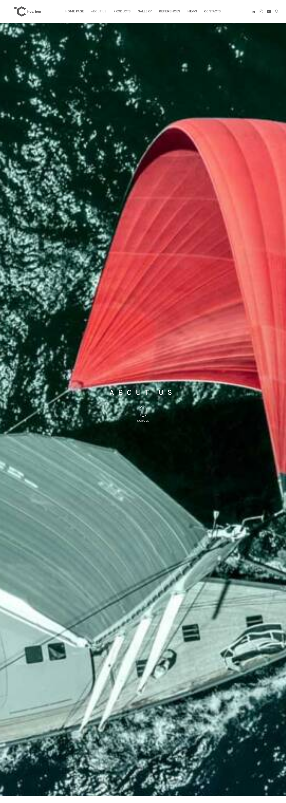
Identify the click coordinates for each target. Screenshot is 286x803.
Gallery (145, 15)
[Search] (276, 15)
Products (122, 15)
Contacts (212, 15)
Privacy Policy (26, 785)
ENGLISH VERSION (167, 274)
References (169, 15)
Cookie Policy (26, 789)
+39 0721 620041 (162, 789)
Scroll (143, 99)
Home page (74, 15)
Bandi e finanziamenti (31, 793)
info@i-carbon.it (27, 781)
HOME (215, 777)
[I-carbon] (29, 15)
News (192, 15)
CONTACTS (218, 789)
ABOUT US (218, 781)
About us (99, 15)
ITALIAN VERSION (227, 274)
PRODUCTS (218, 785)
